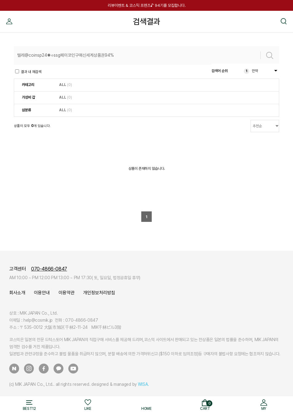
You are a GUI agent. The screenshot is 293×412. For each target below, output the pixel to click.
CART (206, 405)
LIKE (87, 408)
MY (9, 13)
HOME (146, 408)
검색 (284, 13)
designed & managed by (120, 384)
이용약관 (66, 293)
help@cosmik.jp (38, 320)
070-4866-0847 (49, 269)
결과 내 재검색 (28, 71)
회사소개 (17, 293)
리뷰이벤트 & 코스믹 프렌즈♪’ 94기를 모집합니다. (147, 5)
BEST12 (29, 408)
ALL (62, 85)
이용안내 (42, 293)
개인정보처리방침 (99, 293)
